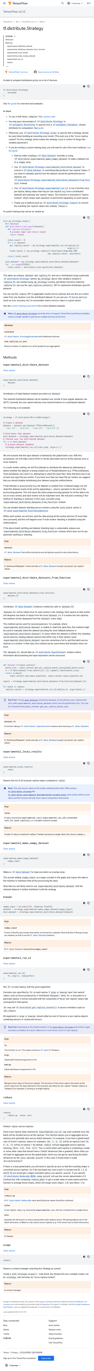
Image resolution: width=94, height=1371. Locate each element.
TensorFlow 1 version (16, 72)
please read (49, 116)
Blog (5, 1325)
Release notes (55, 1330)
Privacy (14, 1352)
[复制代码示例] (88, 86)
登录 (89, 3)
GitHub (6, 1330)
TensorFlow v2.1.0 (14, 11)
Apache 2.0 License (50, 1304)
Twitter (6, 1334)
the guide (12, 103)
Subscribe (46, 1358)
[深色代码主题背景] (84, 86)
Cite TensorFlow (55, 1343)
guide (41, 128)
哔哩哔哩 (7, 1338)
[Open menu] (4, 3)
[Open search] (62, 3)
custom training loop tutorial (24, 306)
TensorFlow (7, 22)
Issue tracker (54, 1325)
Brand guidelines (56, 1338)
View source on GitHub (46, 72)
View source (9, 370)
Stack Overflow (55, 1334)
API (17, 22)
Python (42, 22)
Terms (6, 1352)
